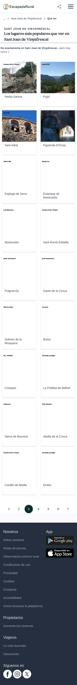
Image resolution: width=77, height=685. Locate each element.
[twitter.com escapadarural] (27, 677)
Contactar (10, 589)
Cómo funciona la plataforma (23, 606)
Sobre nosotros (13, 540)
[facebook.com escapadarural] (7, 677)
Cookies (8, 581)
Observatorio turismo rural (21, 556)
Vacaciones (11, 654)
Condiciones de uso (16, 564)
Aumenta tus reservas (18, 626)
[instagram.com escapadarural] (17, 677)
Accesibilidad (12, 597)
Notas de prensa (14, 548)
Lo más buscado (14, 645)
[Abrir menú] (70, 6)
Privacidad (10, 573)
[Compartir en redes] (59, 7)
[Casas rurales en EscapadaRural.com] (18, 6)
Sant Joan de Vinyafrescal (26, 18)
